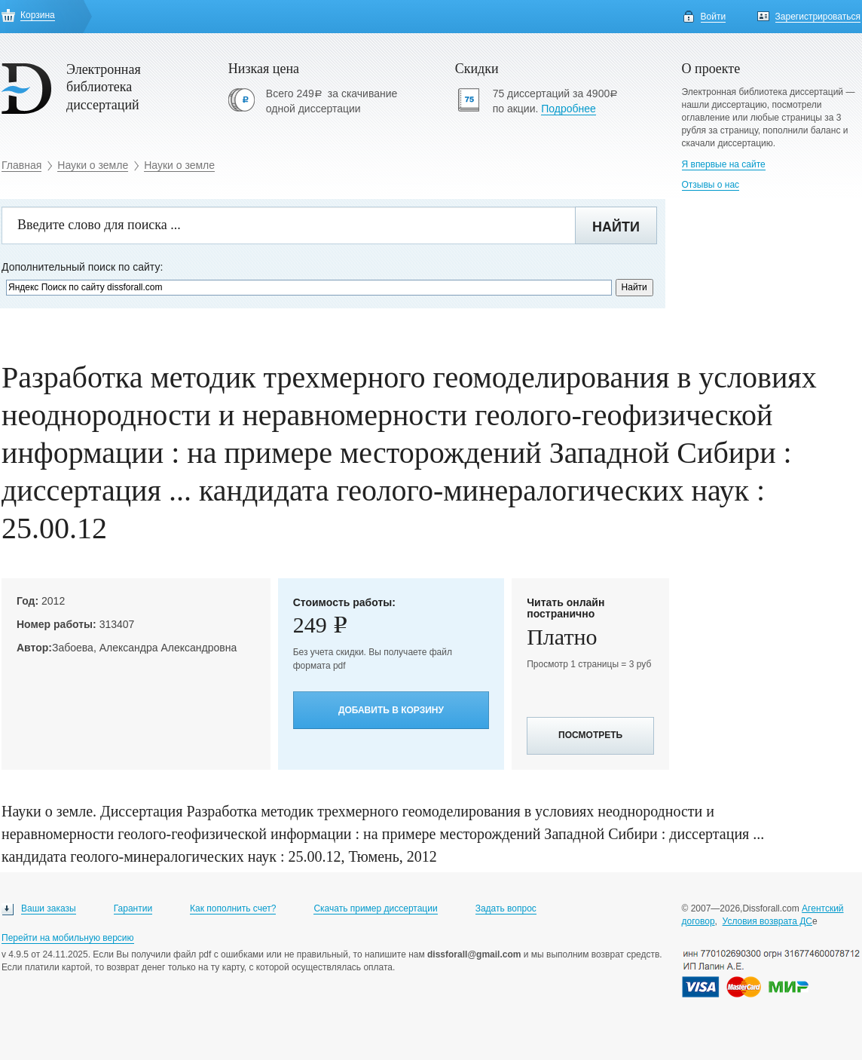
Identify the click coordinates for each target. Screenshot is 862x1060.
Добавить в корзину (391, 710)
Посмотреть (590, 735)
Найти (616, 226)
